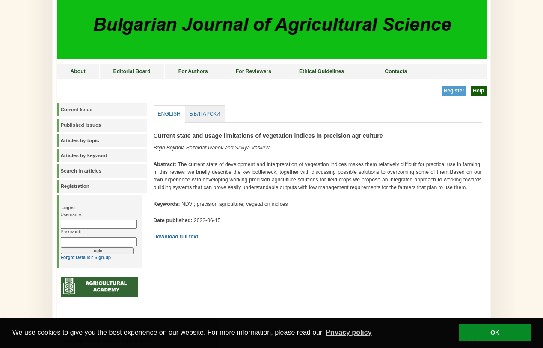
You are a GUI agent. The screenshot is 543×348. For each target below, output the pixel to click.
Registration (75, 186)
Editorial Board (132, 71)
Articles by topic (80, 140)
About (78, 71)
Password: (71, 231)
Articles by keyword (84, 155)
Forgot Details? (77, 257)
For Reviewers (253, 71)
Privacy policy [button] (349, 332)
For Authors (193, 71)
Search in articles (81, 170)
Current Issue (76, 109)
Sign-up (102, 257)
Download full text (176, 237)
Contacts (396, 71)
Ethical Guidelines (321, 71)
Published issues (81, 125)
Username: (72, 214)
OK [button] (495, 332)
